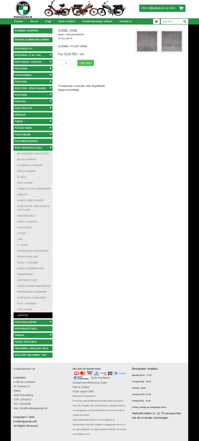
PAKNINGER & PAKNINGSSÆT (33, 251)
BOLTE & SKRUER (26, 159)
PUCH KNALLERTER (33, 322)
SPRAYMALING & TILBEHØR (31, 292)
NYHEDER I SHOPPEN (26, 30)
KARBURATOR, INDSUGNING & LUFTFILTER (33, 208)
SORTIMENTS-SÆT (27, 280)
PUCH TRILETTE (33, 108)
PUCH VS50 (33, 81)
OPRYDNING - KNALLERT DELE (31, 348)
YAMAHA (33, 335)
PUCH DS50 (33, 94)
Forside (18, 21)
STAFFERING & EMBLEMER (31, 297)
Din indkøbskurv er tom (162, 8)
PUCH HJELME (33, 134)
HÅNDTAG (22, 194)
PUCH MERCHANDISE (26, 141)
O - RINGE (22, 245)
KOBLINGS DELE (26, 216)
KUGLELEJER (24, 227)
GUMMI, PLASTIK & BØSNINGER (34, 188)
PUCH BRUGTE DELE (26, 328)
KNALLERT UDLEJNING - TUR (30, 355)
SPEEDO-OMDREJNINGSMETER (34, 286)
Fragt (48, 21)
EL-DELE (21, 177)
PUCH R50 (33, 101)
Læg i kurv (86, 62)
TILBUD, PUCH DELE (26, 342)
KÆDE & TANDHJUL (27, 221)
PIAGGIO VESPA (33, 128)
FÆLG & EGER (25, 183)
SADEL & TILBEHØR (27, 262)
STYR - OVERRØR (26, 303)
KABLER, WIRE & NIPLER (30, 200)
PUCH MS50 (33, 68)
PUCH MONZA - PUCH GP (33, 62)
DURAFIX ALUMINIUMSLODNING (32, 39)
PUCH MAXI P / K (23, 48)
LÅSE (20, 239)
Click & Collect (66, 21)
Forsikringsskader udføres (97, 21)
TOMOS (33, 121)
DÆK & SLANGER (26, 171)
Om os (34, 21)
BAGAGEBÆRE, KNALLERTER (33, 153)
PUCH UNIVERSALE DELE (33, 147)
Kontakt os (126, 21)
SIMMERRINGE (25, 274)
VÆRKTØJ (22, 315)
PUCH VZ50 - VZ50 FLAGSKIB (33, 88)
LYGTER (21, 233)
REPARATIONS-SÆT (27, 257)
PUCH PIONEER (33, 75)
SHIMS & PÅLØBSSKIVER (30, 268)
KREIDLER (20, 115)
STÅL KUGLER (24, 309)
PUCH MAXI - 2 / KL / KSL (33, 55)
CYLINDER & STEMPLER (30, 165)
